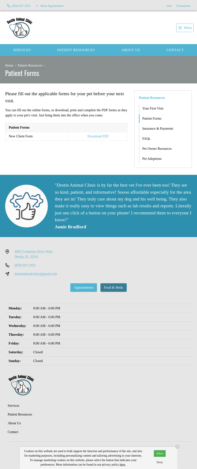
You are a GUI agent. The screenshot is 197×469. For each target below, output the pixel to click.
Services (22, 50)
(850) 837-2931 (25, 265)
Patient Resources (76, 50)
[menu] (185, 28)
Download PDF (98, 136)
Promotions (183, 5)
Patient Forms (151, 118)
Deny (160, 462)
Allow (160, 453)
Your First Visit (152, 108)
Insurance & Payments (157, 128)
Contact (13, 432)
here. (123, 464)
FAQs (146, 138)
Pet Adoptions (152, 158)
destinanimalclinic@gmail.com (36, 274)
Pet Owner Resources (157, 148)
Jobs (169, 5)
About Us (130, 50)
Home (9, 65)
